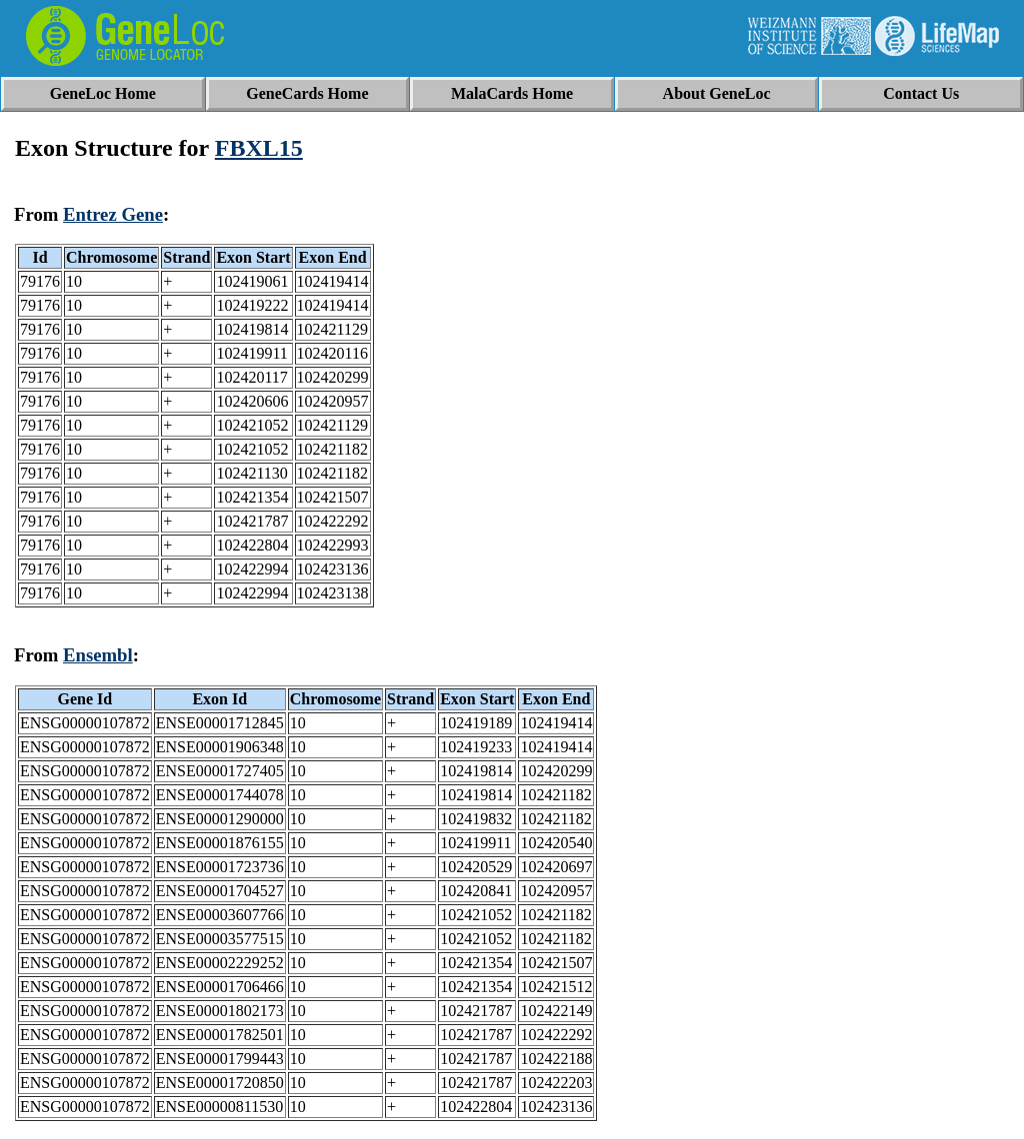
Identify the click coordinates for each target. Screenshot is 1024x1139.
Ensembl (98, 654)
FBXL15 (259, 148)
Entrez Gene (113, 214)
